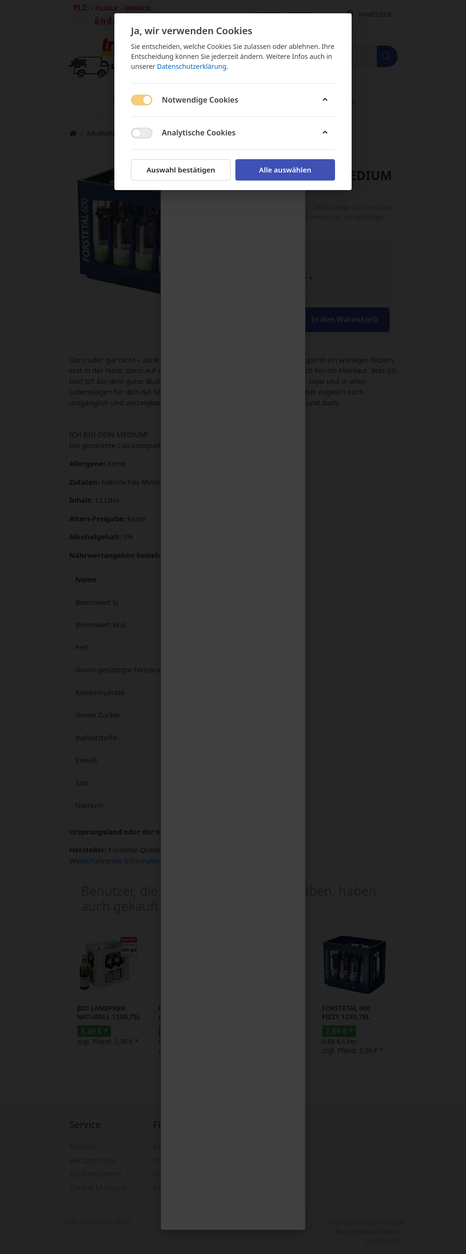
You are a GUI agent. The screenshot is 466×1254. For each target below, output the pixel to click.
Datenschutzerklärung (191, 66)
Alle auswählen (285, 169)
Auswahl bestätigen (181, 169)
